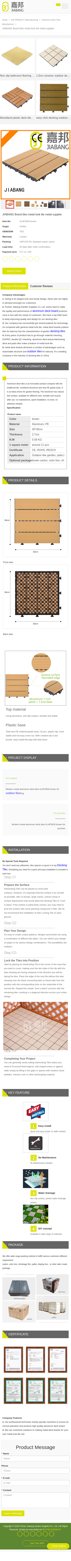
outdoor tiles (34, 351)
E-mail (5, 1478)
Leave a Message (13, 1513)
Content (6, 1490)
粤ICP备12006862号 (52, 1529)
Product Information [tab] (14, 286)
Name (5, 1453)
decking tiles (57, 331)
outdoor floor (13, 793)
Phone (4, 1466)
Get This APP (37, 1543)
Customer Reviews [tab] (41, 286)
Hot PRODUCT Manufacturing (25, 20)
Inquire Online (14, 271)
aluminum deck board (45, 310)
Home (5, 20)
